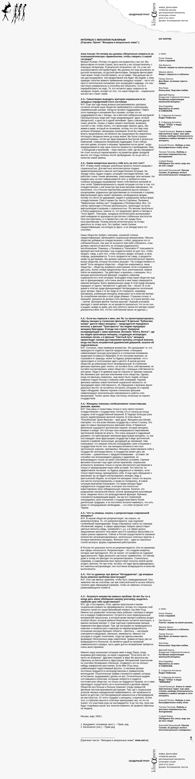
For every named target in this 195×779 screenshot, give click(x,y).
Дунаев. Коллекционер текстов (173, 20)
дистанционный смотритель (172, 12)
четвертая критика (167, 10)
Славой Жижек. (174, 163)
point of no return (166, 18)
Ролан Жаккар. (167, 59)
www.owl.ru (141, 740)
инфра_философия (168, 7)
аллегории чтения (167, 15)
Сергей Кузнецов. (176, 136)
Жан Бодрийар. (169, 108)
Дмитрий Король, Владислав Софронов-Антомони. (174, 98)
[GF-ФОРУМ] (165, 39)
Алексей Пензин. (175, 146)
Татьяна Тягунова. (173, 154)
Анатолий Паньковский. (175, 172)
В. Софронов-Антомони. (170, 116)
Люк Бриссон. (176, 66)
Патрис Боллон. (173, 81)
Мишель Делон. (174, 73)
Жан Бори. (174, 89)
